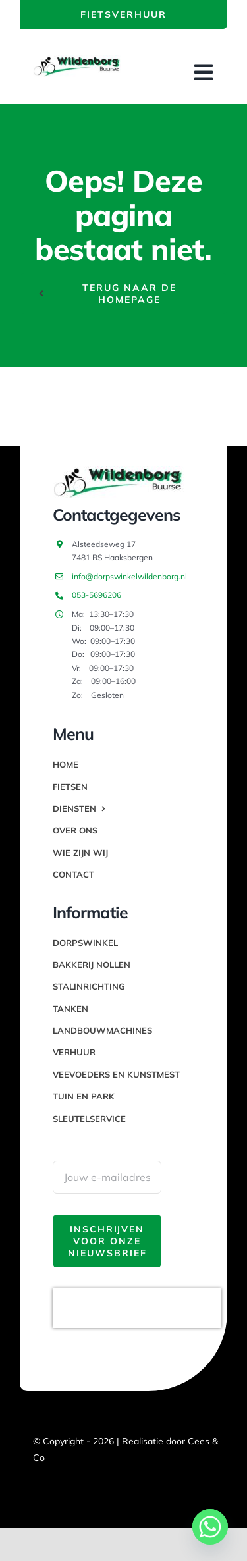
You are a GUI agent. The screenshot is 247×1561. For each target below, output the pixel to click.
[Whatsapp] (210, 1527)
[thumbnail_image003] (77, 60)
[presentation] (137, 1308)
